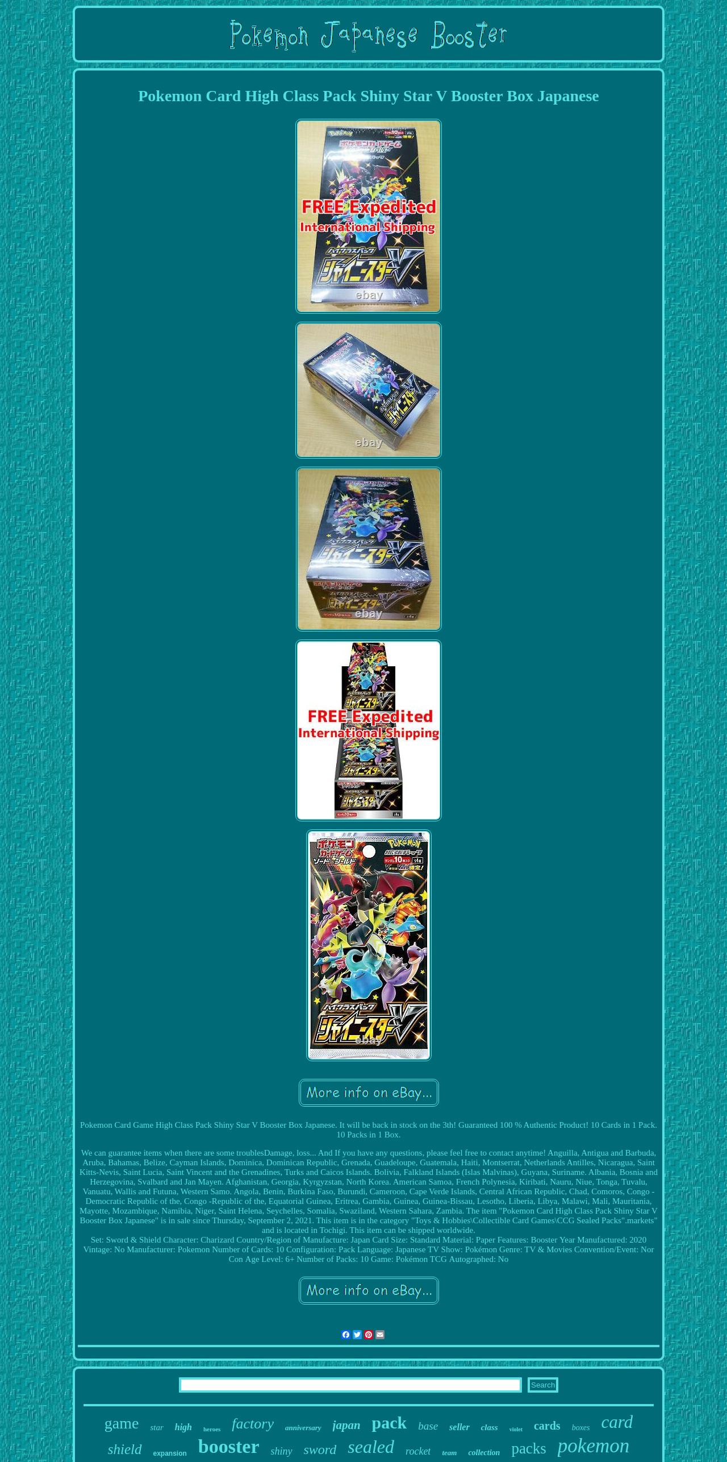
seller (459, 1427)
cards (547, 1425)
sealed (371, 1446)
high (183, 1427)
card (617, 1422)
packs (528, 1448)
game (122, 1423)
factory (253, 1423)
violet (516, 1429)
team (449, 1452)
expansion (170, 1453)
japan (347, 1425)
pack (389, 1422)
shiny (282, 1451)
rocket (418, 1451)
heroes (211, 1429)
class (489, 1427)
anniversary (303, 1427)
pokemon (593, 1446)
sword (320, 1449)
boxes (581, 1427)
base (428, 1426)
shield (125, 1449)
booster (229, 1446)
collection (484, 1452)
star (156, 1427)
